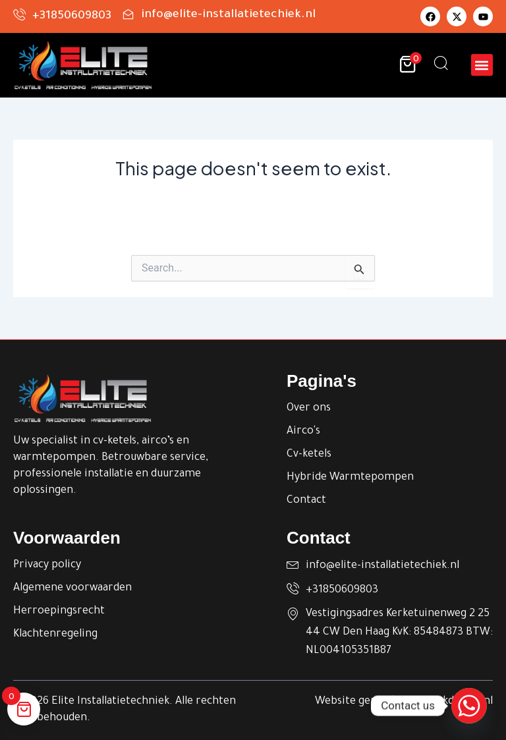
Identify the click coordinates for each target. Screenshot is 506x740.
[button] (482, 65)
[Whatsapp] (469, 706)
